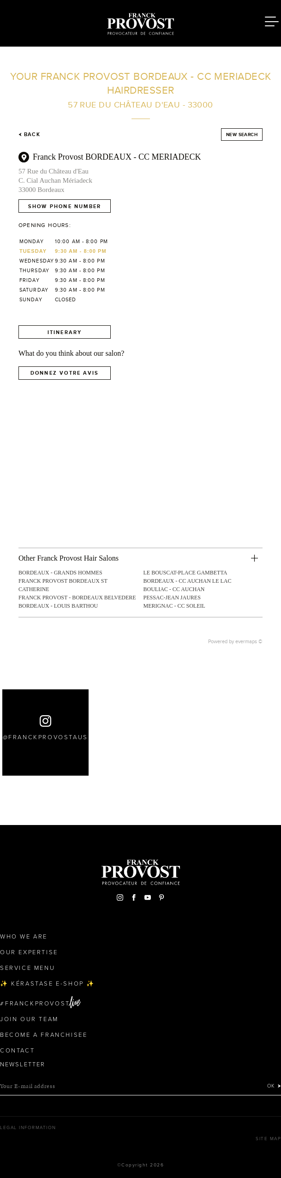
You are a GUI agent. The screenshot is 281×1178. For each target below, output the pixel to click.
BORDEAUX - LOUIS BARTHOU (58, 606)
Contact (17, 1050)
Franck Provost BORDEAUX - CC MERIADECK (117, 156)
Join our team (29, 1019)
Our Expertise (29, 952)
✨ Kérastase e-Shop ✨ (47, 983)
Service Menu (27, 968)
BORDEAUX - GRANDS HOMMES (60, 572)
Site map (268, 1139)
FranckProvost (37, 1003)
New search (241, 134)
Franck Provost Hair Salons (141, 22)
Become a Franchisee (43, 1035)
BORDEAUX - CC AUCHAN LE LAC (187, 581)
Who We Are (24, 936)
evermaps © (249, 641)
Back (29, 134)
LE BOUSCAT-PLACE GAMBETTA (185, 572)
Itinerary (65, 332)
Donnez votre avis (64, 373)
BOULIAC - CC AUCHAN (174, 589)
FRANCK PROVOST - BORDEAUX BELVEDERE (77, 597)
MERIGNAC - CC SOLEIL (174, 606)
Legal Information (28, 1127)
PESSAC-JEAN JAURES (172, 597)
